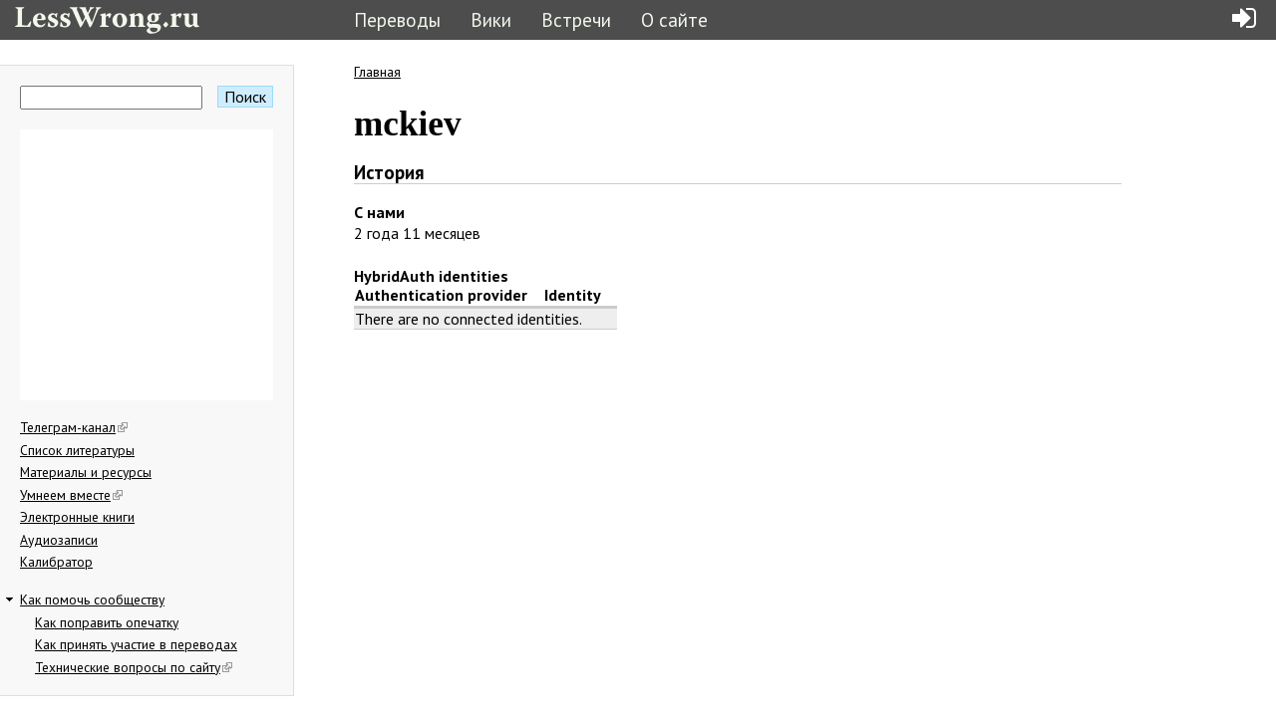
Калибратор (56, 562)
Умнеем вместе (71, 495)
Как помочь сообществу (92, 599)
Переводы (397, 19)
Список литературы (77, 450)
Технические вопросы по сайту (133, 667)
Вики (491, 19)
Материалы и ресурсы (86, 472)
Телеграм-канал (74, 427)
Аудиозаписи (59, 540)
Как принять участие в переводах (136, 644)
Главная (377, 72)
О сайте (674, 19)
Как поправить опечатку (106, 622)
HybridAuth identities (431, 276)
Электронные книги (77, 517)
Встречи (576, 19)
